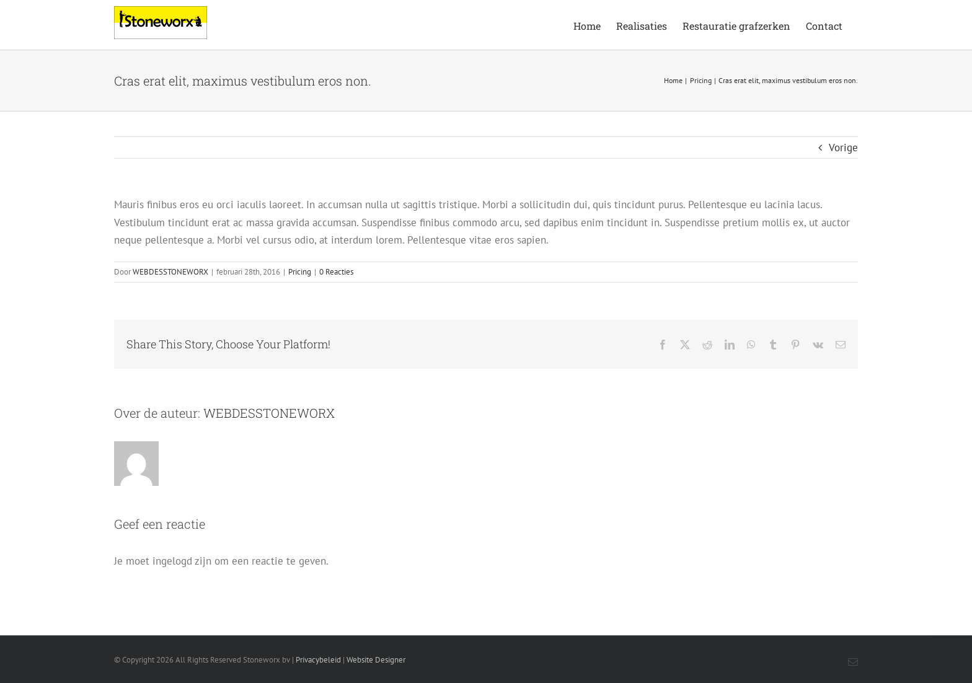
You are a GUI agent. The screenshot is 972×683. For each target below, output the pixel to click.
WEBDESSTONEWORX (170, 272)
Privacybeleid (318, 659)
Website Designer (376, 659)
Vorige (843, 147)
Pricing (299, 272)
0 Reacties (336, 272)
